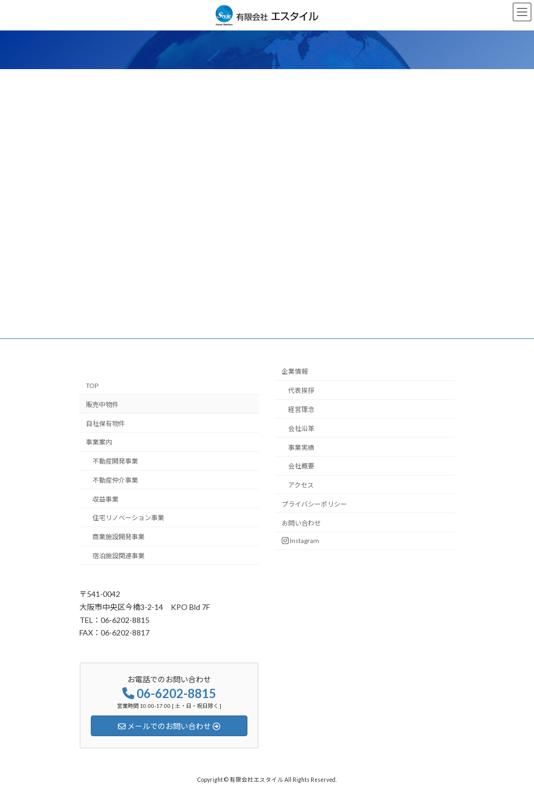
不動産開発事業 (115, 461)
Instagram (300, 540)
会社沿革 (301, 428)
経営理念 (301, 409)
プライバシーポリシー (314, 504)
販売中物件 (102, 404)
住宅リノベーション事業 (128, 518)
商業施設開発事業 (118, 537)
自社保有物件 (105, 423)
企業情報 (295, 371)
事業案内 (99, 442)
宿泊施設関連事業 (118, 556)
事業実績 (301, 447)
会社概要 (301, 466)
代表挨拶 (301, 390)
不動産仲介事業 (115, 480)
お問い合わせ (301, 523)
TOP (92, 385)
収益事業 (105, 499)
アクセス (301, 485)
